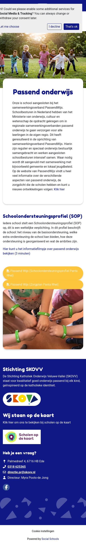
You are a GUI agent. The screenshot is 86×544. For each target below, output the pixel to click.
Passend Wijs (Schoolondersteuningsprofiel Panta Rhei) (42, 273)
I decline (54, 26)
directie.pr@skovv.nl (21, 472)
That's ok (71, 26)
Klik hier (59, 189)
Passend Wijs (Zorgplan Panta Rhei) (33, 284)
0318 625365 (17, 467)
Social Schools (50, 538)
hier (11, 422)
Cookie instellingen (43, 531)
